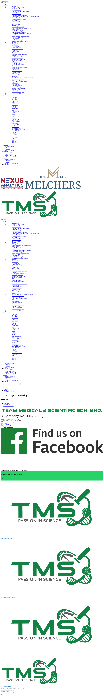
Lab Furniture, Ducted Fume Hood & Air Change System (25, 16)
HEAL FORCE (15, 120)
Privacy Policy (6, 404)
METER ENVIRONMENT (18, 129)
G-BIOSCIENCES (16, 119)
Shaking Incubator (16, 89)
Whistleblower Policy (8, 406)
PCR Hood (14, 20)
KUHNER (14, 125)
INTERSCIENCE (16, 124)
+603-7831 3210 (7, 425)
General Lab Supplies (17, 93)
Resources (5, 145)
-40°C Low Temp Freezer (18, 80)
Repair (7, 162)
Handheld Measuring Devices (19, 30)
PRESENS (14, 134)
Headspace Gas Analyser (18, 56)
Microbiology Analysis (17, 58)
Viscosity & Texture (16, 75)
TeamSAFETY (15, 6)
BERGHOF (15, 105)
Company (5, 151)
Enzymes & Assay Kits (17, 49)
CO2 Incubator (15, 84)
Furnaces (14, 55)
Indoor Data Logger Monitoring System (21, 28)
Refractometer (15, 68)
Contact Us (6, 164)
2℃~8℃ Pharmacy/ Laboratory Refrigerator (22, 77)
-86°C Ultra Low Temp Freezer (19, 81)
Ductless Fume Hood (17, 8)
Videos (8, 149)
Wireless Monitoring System (18, 40)
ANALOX (14, 99)
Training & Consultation (12, 163)
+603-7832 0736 (6, 424)
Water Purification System (18, 92)
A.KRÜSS (14, 97)
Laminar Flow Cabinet (17, 17)
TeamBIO (14, 76)
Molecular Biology (16, 86)
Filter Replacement (10, 159)
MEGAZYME (15, 127)
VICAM (14, 141)
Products (5, 5)
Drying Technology (16, 47)
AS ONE (14, 102)
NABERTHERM (16, 130)
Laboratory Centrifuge (17, 85)
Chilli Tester (15, 45)
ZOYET (14, 142)
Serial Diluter (15, 73)
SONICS (14, 138)
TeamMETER (15, 25)
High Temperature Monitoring (19, 32)
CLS (13, 110)
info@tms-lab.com (8, 427)
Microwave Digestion (17, 60)
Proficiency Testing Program (18, 64)
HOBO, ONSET (16, 121)
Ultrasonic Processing (17, 90)
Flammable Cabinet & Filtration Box (20, 11)
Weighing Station (16, 24)
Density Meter (15, 46)
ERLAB (14, 116)
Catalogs (8, 147)
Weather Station (15, 38)
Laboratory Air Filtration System (19, 15)
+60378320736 (8, 688)
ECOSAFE (14, 115)
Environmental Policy (11, 155)
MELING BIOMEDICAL (18, 128)
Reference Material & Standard (19, 67)
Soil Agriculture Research (18, 27)
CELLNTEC (15, 108)
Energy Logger (15, 29)
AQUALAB (15, 101)
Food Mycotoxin (16, 52)
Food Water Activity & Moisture (19, 54)
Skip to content (4, 1)
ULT (13, 140)
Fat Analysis (15, 50)
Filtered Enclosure (16, 10)
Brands (5, 96)
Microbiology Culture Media (18, 59)
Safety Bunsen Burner (17, 69)
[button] (4, 2)
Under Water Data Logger (18, 37)
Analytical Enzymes (16, 43)
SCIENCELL (15, 137)
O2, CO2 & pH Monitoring (18, 88)
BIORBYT (14, 106)
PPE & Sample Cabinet (17, 21)
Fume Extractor (15, 12)
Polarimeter (15, 62)
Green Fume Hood (16, 14)
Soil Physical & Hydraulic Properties (20, 36)
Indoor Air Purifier (16, 23)
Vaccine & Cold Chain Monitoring (20, 41)
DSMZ (13, 112)
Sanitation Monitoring (17, 71)
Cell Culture (15, 83)
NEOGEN (14, 132)
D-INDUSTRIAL (16, 111)
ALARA (14, 98)
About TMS (9, 153)
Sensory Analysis (16, 72)
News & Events (10, 150)
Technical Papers (10, 146)
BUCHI (14, 107)
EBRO (13, 114)
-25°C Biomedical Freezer (18, 79)
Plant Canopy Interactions (18, 34)
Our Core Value (10, 154)
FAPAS (14, 118)
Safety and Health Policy (12, 156)
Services (5, 158)
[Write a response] (8, 692)
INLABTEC (15, 123)
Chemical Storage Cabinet (18, 7)
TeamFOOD (15, 42)
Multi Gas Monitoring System (19, 19)
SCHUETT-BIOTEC (17, 136)
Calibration (9, 160)
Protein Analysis (16, 65)
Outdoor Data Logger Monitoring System (21, 33)
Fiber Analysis (15, 51)
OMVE (14, 133)
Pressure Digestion (16, 63)
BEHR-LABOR (15, 103)
